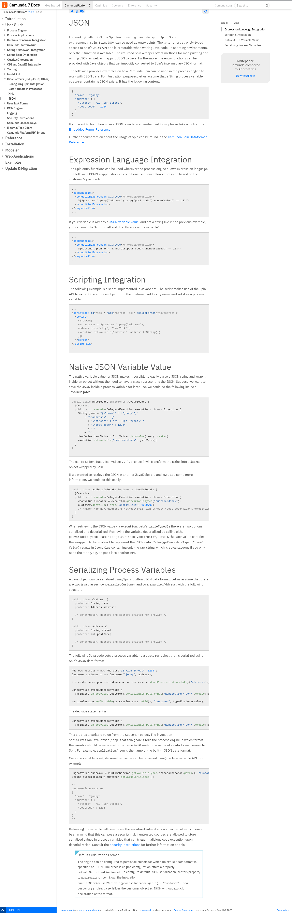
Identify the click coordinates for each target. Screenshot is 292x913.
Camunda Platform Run (21, 45)
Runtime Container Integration (26, 40)
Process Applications (20, 35)
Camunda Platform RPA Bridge (26, 132)
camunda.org (67, 910)
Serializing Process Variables (242, 45)
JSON (12, 98)
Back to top (283, 910)
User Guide (14, 25)
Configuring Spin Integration (26, 84)
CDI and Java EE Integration (24, 64)
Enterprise (134, 5)
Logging (12, 113)
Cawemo (117, 5)
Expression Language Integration (245, 29)
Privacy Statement (183, 910)
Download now (245, 75)
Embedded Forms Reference (90, 129)
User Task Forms (17, 103)
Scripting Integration (237, 35)
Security (151, 5)
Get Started (52, 5)
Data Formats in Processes (25, 89)
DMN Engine (15, 108)
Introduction (15, 18)
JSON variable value (124, 222)
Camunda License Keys (21, 123)
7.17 (31, 12)
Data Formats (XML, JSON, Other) (28, 79)
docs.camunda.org (89, 910)
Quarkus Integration (20, 59)
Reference (13, 138)
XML (11, 94)
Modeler (12, 150)
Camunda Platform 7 (77, 5)
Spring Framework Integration (26, 50)
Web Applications (19, 156)
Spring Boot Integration (22, 55)
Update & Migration (21, 168)
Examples (13, 162)
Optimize (101, 5)
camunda (147, 910)
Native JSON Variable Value (242, 40)
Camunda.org (223, 5)
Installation (14, 144)
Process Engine (17, 30)
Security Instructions (20, 118)
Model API (13, 74)
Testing (11, 69)
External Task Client (19, 128)
